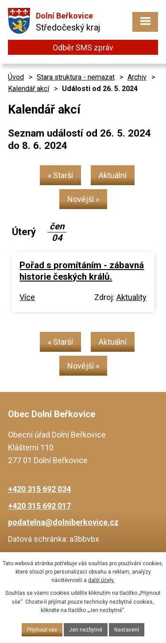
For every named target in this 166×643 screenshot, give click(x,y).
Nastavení (126, 630)
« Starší (60, 175)
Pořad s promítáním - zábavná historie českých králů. (81, 271)
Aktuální (113, 175)
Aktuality (131, 297)
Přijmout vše (42, 630)
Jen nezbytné (85, 630)
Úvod (16, 77)
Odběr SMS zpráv (83, 47)
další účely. (101, 580)
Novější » (83, 199)
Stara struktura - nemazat (76, 77)
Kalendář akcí (28, 88)
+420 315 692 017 (39, 505)
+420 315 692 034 (39, 489)
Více (27, 297)
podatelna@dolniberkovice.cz (63, 522)
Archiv (137, 77)
